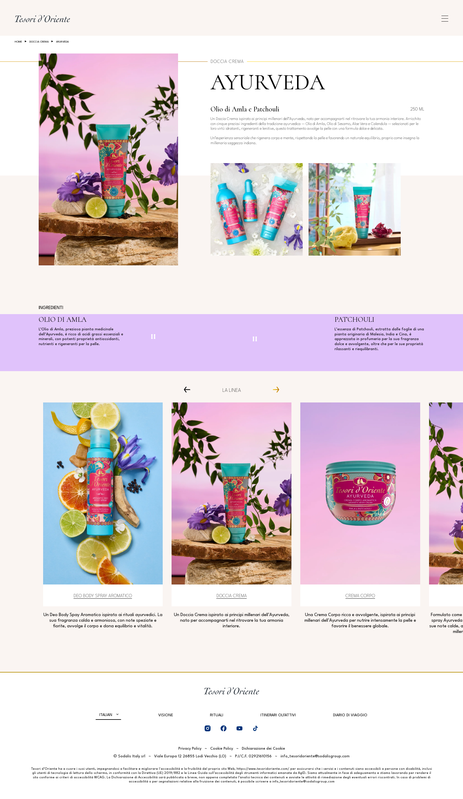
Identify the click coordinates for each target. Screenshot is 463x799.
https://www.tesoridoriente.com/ (263, 769)
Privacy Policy (189, 749)
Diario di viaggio (350, 715)
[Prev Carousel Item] (189, 389)
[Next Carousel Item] (274, 389)
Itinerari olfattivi (278, 715)
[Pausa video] (153, 336)
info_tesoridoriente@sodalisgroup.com (315, 756)
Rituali (216, 715)
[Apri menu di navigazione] (444, 19)
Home (18, 41)
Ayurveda (268, 82)
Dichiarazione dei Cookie (263, 749)
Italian (105, 715)
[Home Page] (42, 18)
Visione (165, 715)
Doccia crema (39, 41)
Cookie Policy (221, 749)
